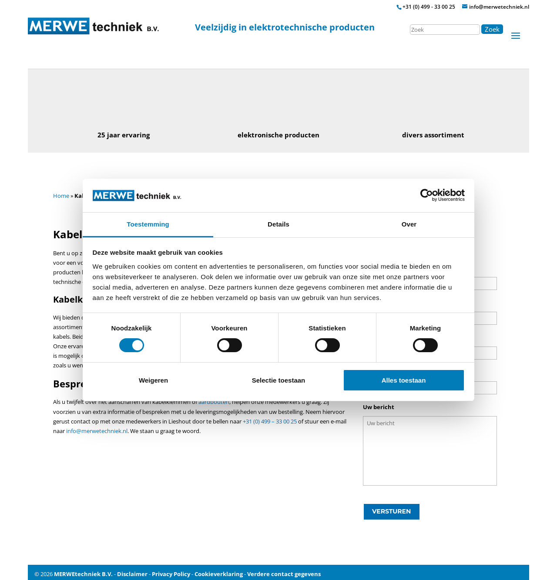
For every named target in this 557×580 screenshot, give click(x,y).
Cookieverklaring (219, 571)
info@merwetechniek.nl (97, 431)
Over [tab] (409, 224)
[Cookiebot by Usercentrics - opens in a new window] (427, 195)
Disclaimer (132, 571)
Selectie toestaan (278, 380)
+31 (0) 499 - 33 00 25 (429, 6)
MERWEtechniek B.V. (83, 571)
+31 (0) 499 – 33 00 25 (270, 421)
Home (61, 196)
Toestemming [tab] (148, 224)
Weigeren (153, 380)
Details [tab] (278, 224)
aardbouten (213, 402)
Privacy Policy (171, 571)
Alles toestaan (404, 380)
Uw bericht (378, 407)
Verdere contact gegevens (284, 571)
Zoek (492, 29)
